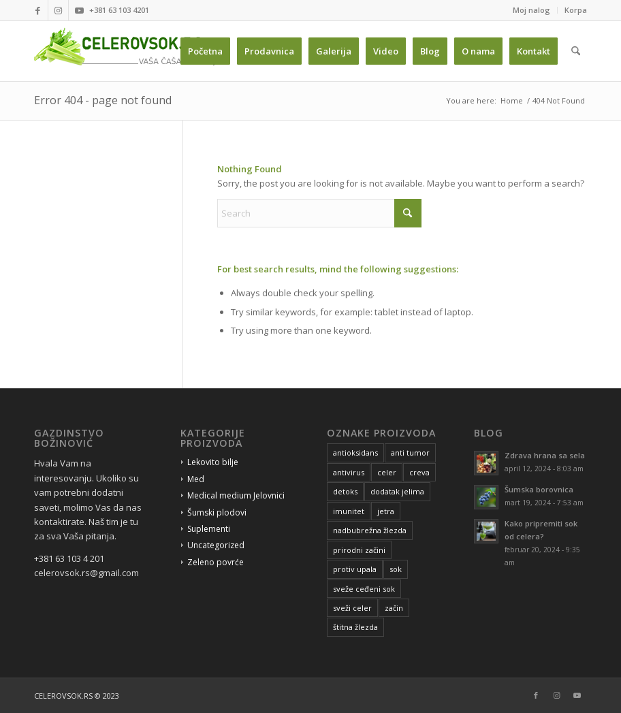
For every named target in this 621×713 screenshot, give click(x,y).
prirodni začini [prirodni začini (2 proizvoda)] (359, 550)
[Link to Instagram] (58, 10)
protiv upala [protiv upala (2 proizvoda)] (355, 569)
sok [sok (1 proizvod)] (395, 569)
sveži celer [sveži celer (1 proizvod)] (352, 608)
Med (195, 479)
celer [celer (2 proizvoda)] (386, 472)
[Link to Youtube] (79, 10)
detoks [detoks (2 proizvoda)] (345, 491)
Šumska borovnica (539, 489)
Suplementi (208, 529)
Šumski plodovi (216, 512)
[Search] (575, 51)
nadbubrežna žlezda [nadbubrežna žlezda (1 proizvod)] (370, 530)
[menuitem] (532, 10)
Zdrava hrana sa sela (545, 455)
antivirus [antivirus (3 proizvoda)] (348, 472)
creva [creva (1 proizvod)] (419, 472)
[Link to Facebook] (38, 10)
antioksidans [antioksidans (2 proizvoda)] (355, 452)
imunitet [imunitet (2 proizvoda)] (348, 511)
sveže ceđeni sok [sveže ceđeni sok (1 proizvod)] (364, 589)
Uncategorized (215, 545)
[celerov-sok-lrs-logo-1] (130, 51)
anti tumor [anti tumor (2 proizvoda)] (410, 452)
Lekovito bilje (212, 462)
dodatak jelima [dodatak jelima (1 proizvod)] (397, 491)
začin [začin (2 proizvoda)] (394, 608)
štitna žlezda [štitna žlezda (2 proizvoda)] (355, 627)
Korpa (575, 10)
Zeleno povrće (215, 562)
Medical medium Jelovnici (236, 495)
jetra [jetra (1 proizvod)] (385, 511)
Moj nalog (531, 10)
